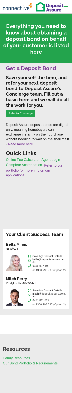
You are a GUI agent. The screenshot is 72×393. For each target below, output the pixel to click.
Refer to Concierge (20, 113)
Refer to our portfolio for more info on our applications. (34, 170)
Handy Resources (16, 358)
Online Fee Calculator (23, 160)
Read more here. (21, 144)
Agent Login (50, 160)
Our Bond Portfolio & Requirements (30, 363)
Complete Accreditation (24, 165)
